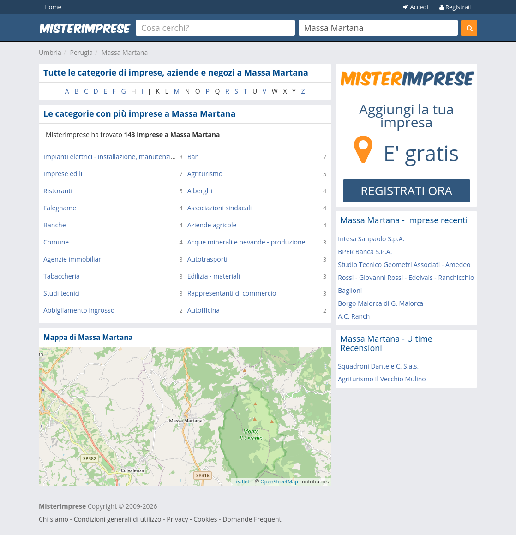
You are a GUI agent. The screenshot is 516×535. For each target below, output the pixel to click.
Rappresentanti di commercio (231, 293)
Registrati (455, 7)
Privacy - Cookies (192, 519)
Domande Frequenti (252, 519)
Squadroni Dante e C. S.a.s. (378, 366)
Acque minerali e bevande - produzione (246, 242)
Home (52, 7)
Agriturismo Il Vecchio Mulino (382, 378)
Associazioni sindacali (219, 207)
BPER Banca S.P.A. (365, 251)
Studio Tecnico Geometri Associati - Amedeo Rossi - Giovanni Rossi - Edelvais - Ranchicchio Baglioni (406, 277)
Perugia (81, 52)
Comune (56, 242)
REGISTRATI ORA (406, 190)
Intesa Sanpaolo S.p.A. (371, 238)
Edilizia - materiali (213, 276)
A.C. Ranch (354, 316)
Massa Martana (125, 52)
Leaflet (242, 481)
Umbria (50, 52)
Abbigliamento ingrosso (78, 310)
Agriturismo (205, 173)
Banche (54, 224)
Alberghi (199, 190)
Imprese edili (62, 173)
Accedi (415, 7)
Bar (192, 156)
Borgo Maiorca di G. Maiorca (380, 303)
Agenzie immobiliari (73, 259)
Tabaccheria (61, 276)
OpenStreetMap (279, 481)
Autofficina (203, 310)
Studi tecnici (61, 293)
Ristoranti (57, 190)
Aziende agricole (212, 224)
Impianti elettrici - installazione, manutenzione (112, 156)
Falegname (59, 207)
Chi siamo (53, 519)
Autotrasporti (207, 259)
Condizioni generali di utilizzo (118, 519)
